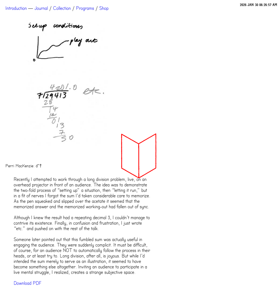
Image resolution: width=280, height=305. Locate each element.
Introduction (16, 8)
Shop (104, 8)
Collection (62, 8)
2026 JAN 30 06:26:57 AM (258, 4)
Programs (85, 8)
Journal (41, 8)
